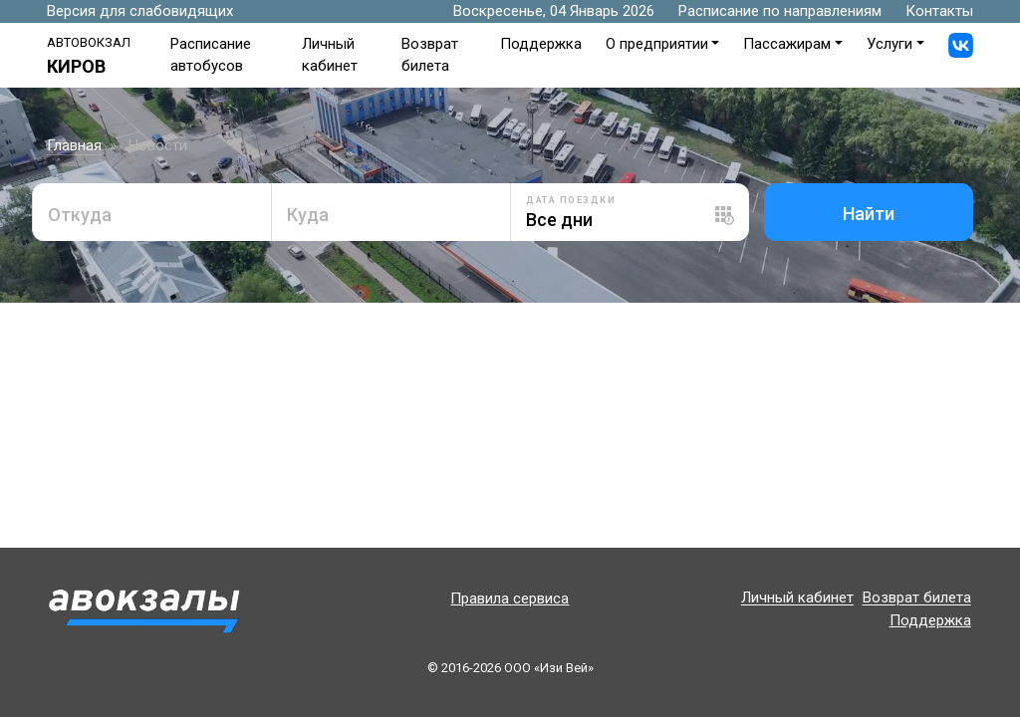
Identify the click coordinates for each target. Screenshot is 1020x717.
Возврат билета (917, 598)
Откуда (80, 214)
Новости (157, 145)
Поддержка (541, 44)
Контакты (939, 11)
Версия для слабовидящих (140, 11)
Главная (74, 145)
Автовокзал (88, 42)
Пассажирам (787, 44)
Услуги (889, 44)
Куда (308, 214)
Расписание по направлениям (780, 11)
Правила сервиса (509, 598)
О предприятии (657, 44)
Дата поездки (571, 200)
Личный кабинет (797, 598)
